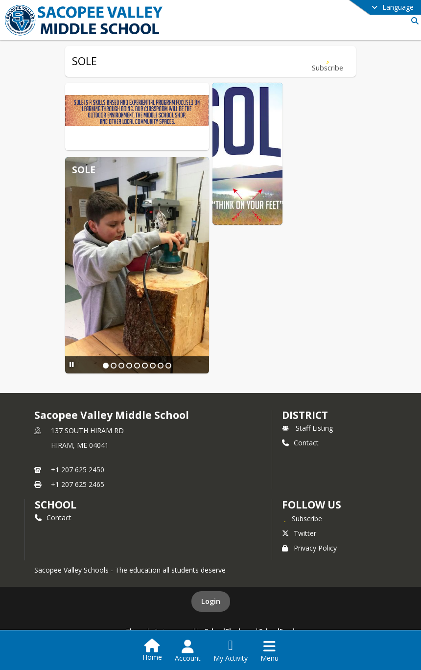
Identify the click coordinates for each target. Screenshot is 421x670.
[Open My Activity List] (230, 651)
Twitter (299, 533)
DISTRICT (305, 415)
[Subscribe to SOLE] (327, 61)
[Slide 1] (106, 366)
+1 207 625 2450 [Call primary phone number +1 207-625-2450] (77, 469)
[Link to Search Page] (413, 20)
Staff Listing (307, 428)
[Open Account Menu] (188, 651)
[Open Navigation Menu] (269, 651)
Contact (300, 442)
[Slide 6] (145, 366)
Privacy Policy (309, 548)
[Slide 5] (137, 366)
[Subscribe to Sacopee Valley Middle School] (302, 518)
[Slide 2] (114, 366)
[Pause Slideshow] (72, 364)
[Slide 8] (161, 366)
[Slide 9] (168, 366)
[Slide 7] (153, 366)
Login (210, 601)
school (55, 504)
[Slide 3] (121, 366)
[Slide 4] (129, 366)
